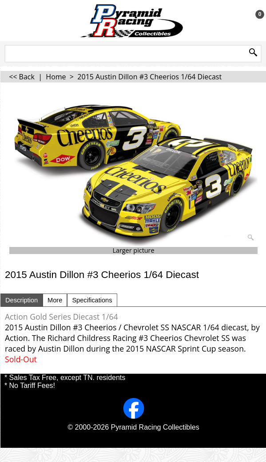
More (55, 300)
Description (21, 300)
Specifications (92, 300)
